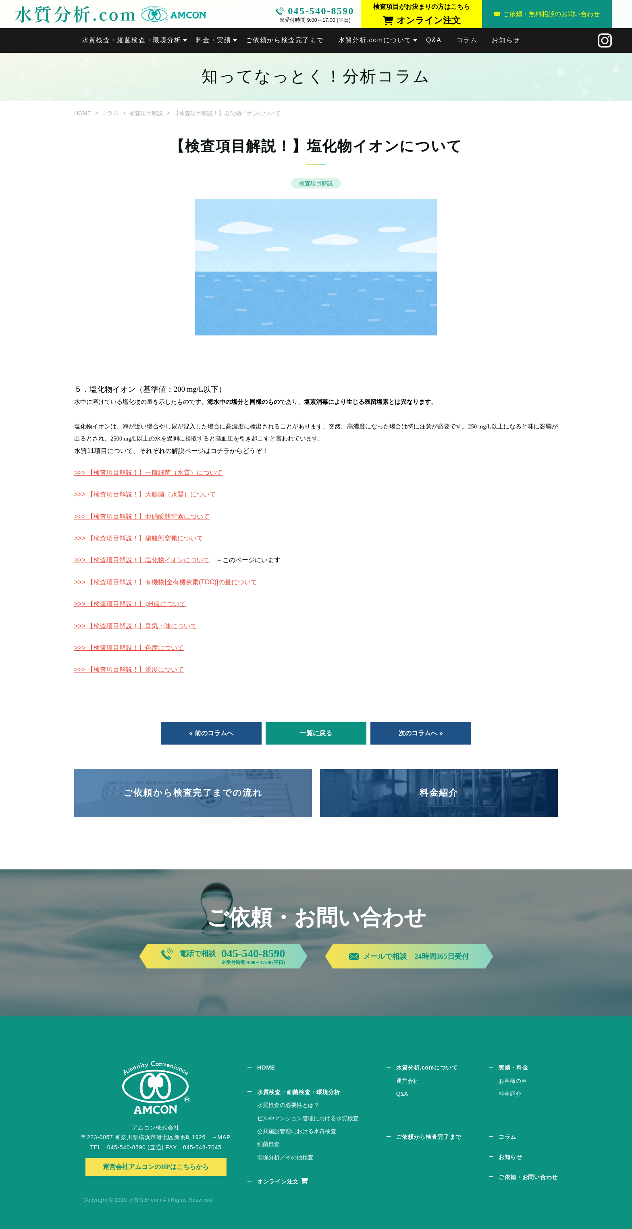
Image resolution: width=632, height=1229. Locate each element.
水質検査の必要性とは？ (288, 1105)
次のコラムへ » (421, 733)
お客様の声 (513, 1081)
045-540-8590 (321, 11)
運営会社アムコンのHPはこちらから (155, 1166)
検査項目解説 (146, 113)
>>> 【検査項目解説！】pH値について (130, 603)
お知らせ (506, 40)
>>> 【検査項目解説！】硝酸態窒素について (138, 538)
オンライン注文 (278, 1181)
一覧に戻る (316, 733)
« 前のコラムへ (211, 733)
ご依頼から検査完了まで (285, 40)
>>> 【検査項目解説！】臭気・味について (135, 626)
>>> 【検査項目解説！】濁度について (129, 669)
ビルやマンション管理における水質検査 (308, 1118)
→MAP (221, 1137)
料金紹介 (439, 793)
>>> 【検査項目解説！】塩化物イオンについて (142, 560)
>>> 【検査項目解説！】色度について (129, 647)
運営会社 (407, 1081)
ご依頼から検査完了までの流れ (193, 793)
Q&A (434, 40)
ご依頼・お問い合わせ (528, 1177)
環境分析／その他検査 (285, 1157)
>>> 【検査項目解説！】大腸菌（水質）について (145, 494)
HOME (82, 113)
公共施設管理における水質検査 (296, 1131)
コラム (467, 40)
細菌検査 (268, 1144)
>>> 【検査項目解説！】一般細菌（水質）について (148, 472)
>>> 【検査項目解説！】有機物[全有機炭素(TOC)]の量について (165, 582)
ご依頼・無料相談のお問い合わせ (551, 13)
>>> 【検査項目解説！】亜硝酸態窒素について (142, 516)
